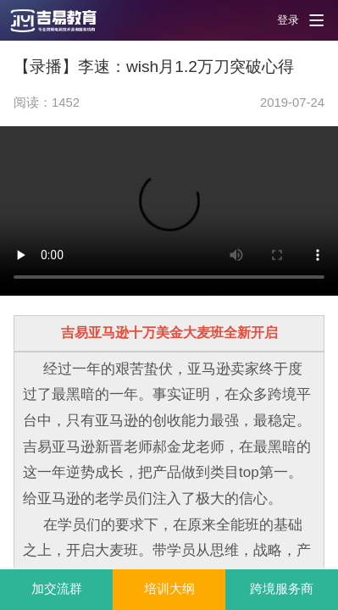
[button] (63, 20)
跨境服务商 (281, 589)
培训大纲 (169, 589)
